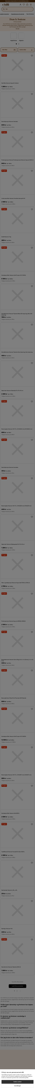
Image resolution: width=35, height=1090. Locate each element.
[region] (17, 1079)
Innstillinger (17, 1085)
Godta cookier (17, 1081)
